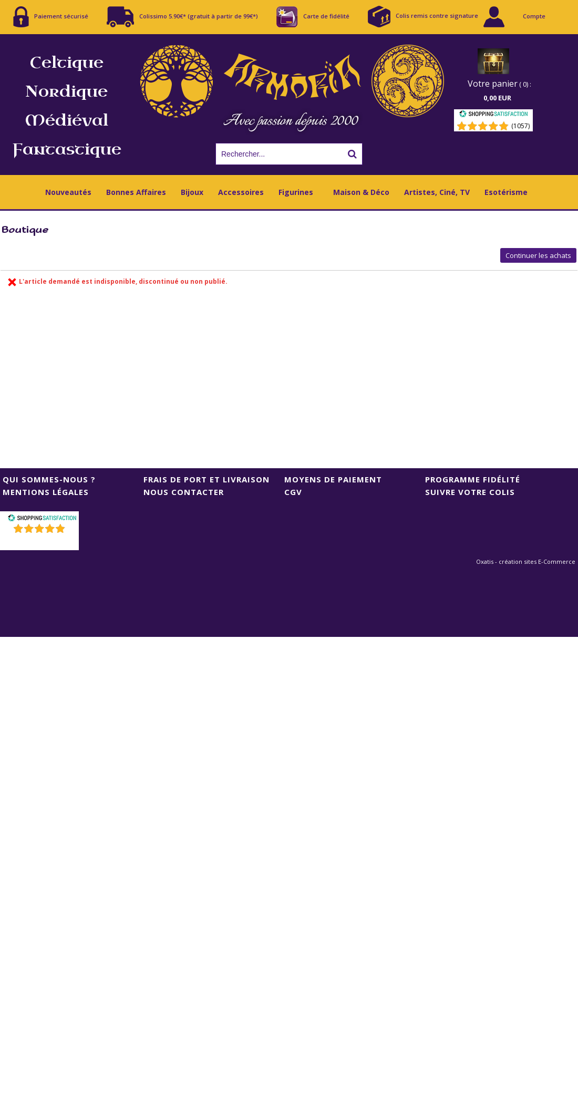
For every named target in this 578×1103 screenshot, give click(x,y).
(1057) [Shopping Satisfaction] (520, 125)
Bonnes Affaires (136, 192)
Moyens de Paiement (333, 479)
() (41, 542)
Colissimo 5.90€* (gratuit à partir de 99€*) (182, 16)
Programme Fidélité (472, 479)
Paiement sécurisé (50, 16)
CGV (293, 492)
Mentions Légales (46, 492)
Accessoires (241, 192)
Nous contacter (183, 492)
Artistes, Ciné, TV (437, 192)
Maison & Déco (361, 192)
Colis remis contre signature (423, 16)
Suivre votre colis (470, 492)
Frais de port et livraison (206, 479)
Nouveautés (68, 192)
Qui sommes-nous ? (49, 479)
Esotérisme (506, 192)
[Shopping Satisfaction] (493, 115)
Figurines (295, 192)
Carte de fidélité (312, 16)
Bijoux (192, 192)
